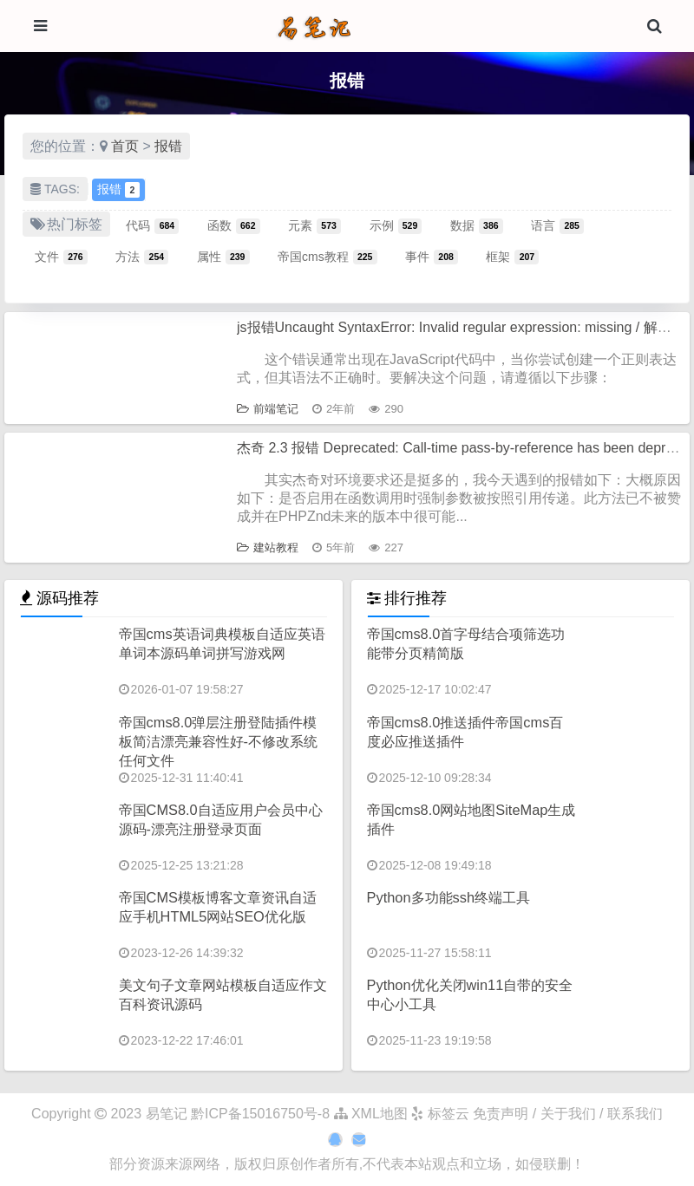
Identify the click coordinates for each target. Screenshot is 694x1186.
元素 (314, 225)
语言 (557, 225)
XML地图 (371, 1113)
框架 (512, 256)
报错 (168, 146)
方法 (141, 256)
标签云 (439, 1113)
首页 (125, 146)
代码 (152, 225)
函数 (233, 225)
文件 (61, 256)
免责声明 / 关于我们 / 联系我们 (568, 1113)
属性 (223, 256)
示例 (396, 225)
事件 (431, 256)
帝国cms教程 (327, 256)
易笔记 (166, 1113)
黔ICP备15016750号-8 (262, 1113)
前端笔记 (267, 408)
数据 (476, 225)
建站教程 (267, 547)
